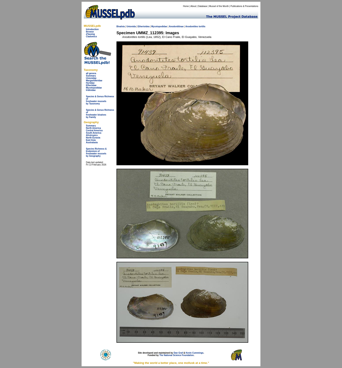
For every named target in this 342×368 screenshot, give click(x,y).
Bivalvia (120, 26)
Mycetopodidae (94, 88)
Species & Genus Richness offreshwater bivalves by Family (100, 113)
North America (93, 128)
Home (186, 6)
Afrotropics (92, 135)
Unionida (131, 26)
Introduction (92, 29)
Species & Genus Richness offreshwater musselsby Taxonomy (100, 100)
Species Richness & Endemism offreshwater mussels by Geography (96, 152)
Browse (90, 32)
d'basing (90, 34)
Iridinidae (91, 90)
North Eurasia (93, 137)
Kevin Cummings (194, 353)
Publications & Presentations (244, 6)
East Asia (91, 140)
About (193, 6)
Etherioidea (143, 26)
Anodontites (191, 26)
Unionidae (91, 78)
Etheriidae (91, 85)
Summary (91, 76)
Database (202, 6)
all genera (91, 73)
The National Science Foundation (176, 355)
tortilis (202, 26)
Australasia (92, 142)
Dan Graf (178, 353)
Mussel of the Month (219, 6)
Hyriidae (90, 83)
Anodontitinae (176, 26)
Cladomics (91, 36)
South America (93, 133)
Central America (94, 130)
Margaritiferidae (94, 80)
